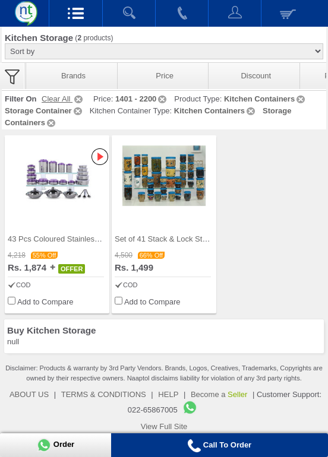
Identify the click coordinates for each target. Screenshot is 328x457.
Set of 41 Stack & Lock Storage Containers (188, 238)
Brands (73, 75)
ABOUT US (29, 394)
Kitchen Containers (265, 98)
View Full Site (164, 426)
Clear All (63, 98)
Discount (256, 75)
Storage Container (44, 110)
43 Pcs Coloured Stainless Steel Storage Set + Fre (94, 238)
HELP (168, 394)
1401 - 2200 (141, 98)
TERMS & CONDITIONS (103, 394)
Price (165, 75)
